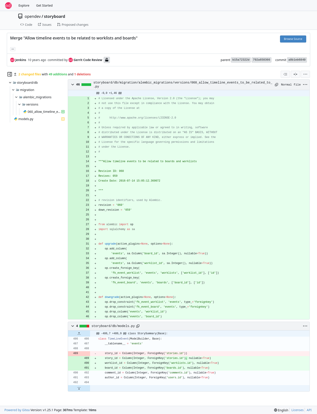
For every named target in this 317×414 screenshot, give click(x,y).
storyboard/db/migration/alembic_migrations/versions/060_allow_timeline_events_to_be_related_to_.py (182, 84)
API (309, 410)
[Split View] (295, 74)
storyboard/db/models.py (113, 326)
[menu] (305, 74)
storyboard (54, 16)
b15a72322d (240, 59)
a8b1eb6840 (297, 59)
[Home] (8, 5)
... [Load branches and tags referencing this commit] (12, 48)
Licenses (297, 410)
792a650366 (261, 59)
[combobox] (285, 74)
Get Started (44, 5)
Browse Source (293, 39)
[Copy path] (276, 85)
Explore (23, 5)
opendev (33, 16)
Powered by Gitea (17, 410)
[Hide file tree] (9, 74)
